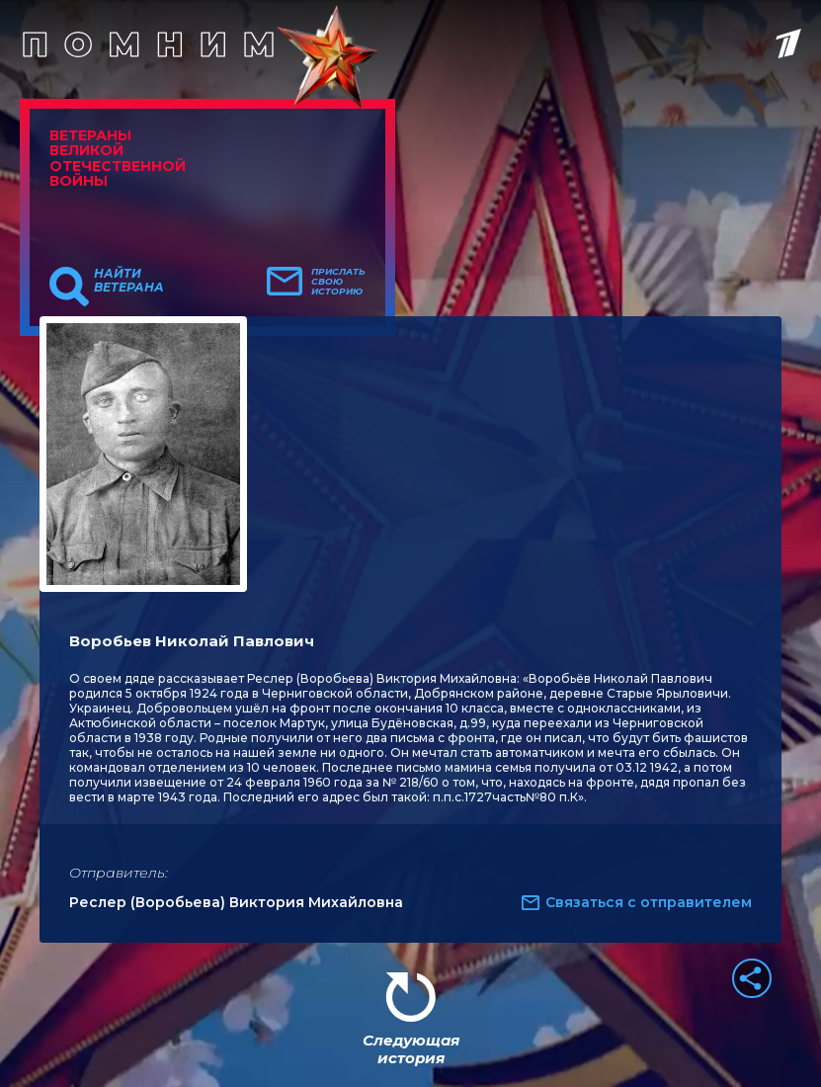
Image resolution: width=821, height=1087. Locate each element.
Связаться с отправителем (648, 902)
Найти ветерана (129, 280)
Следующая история (411, 1049)
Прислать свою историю (338, 281)
